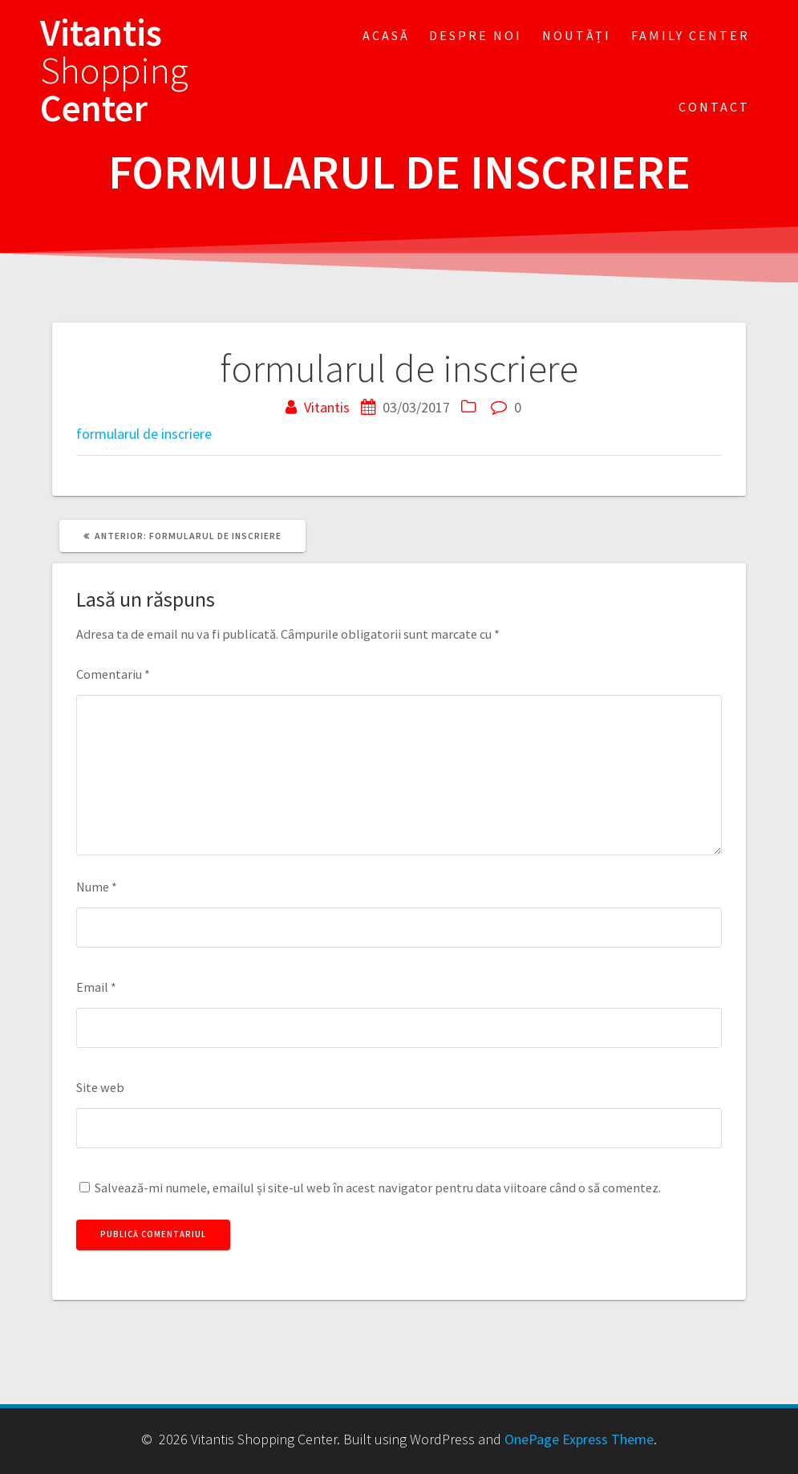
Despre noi (475, 35)
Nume (96, 887)
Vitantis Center (114, 70)
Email (96, 987)
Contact (714, 107)
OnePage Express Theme (579, 1439)
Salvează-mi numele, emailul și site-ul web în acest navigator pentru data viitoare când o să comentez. (378, 1188)
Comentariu (113, 674)
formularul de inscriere (144, 433)
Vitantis (327, 407)
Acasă (386, 35)
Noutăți (576, 35)
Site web (100, 1087)
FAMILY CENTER (690, 35)
